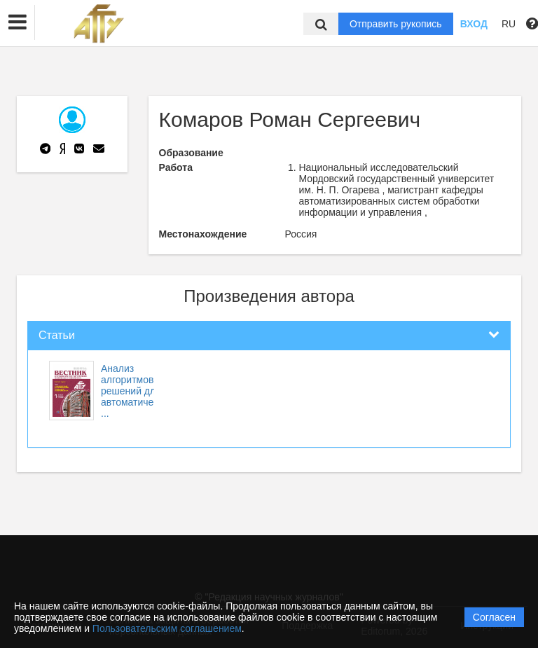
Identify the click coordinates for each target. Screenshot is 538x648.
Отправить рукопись (396, 23)
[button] (17, 22)
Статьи (57, 335)
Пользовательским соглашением (167, 628)
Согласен (494, 617)
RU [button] (509, 23)
